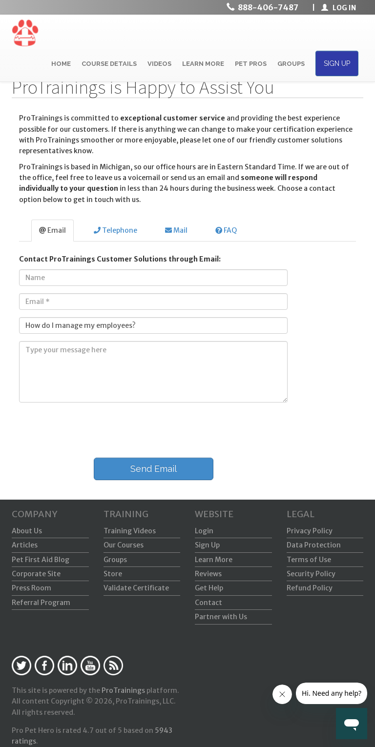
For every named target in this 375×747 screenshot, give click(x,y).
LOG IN (338, 7)
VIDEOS (159, 63)
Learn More (213, 559)
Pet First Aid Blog (40, 559)
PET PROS (251, 63)
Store (113, 573)
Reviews (208, 573)
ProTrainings (123, 690)
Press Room (31, 588)
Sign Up (207, 545)
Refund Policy (310, 588)
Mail (176, 230)
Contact (208, 602)
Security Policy (311, 573)
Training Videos (130, 530)
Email (52, 230)
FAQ (226, 230)
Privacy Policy (310, 530)
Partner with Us (221, 616)
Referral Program (41, 602)
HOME (61, 63)
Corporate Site (36, 573)
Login (204, 530)
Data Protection (314, 545)
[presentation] (86, 429)
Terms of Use (309, 559)
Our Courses (124, 545)
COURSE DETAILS (109, 63)
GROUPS (291, 63)
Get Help (209, 588)
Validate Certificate (136, 588)
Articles (25, 545)
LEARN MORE (203, 63)
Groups (115, 559)
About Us (27, 530)
